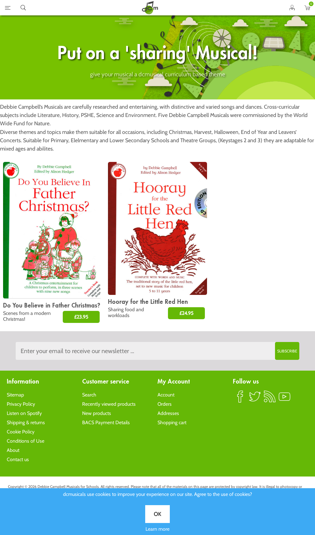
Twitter (255, 399)
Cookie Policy (20, 432)
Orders (165, 404)
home (150, 7)
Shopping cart (172, 422)
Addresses (168, 413)
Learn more (157, 529)
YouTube (284, 399)
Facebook (240, 399)
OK (157, 514)
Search (89, 395)
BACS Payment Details (106, 422)
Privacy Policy (21, 404)
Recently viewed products (109, 404)
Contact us (18, 459)
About (13, 450)
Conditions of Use (25, 441)
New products (96, 413)
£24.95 (186, 313)
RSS (270, 399)
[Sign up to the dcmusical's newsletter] (157, 351)
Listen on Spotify (24, 413)
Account (166, 395)
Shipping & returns (26, 422)
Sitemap (15, 395)
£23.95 (81, 317)
